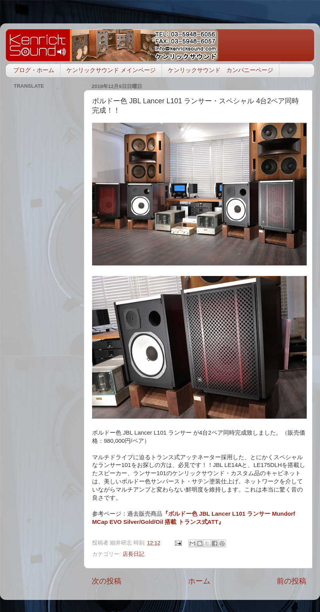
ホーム (199, 581)
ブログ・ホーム (33, 70)
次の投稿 (106, 581)
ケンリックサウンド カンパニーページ (220, 70)
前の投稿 (291, 581)
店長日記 (133, 554)
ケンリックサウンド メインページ (111, 70)
